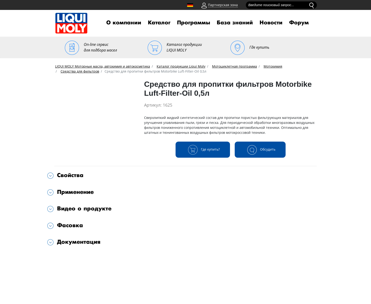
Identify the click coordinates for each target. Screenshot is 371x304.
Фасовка (70, 225)
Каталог (159, 23)
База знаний (235, 23)
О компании (123, 23)
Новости (271, 23)
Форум (299, 23)
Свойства (70, 175)
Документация (79, 242)
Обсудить (260, 150)
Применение (75, 192)
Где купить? (203, 150)
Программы (193, 23)
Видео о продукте (84, 209)
